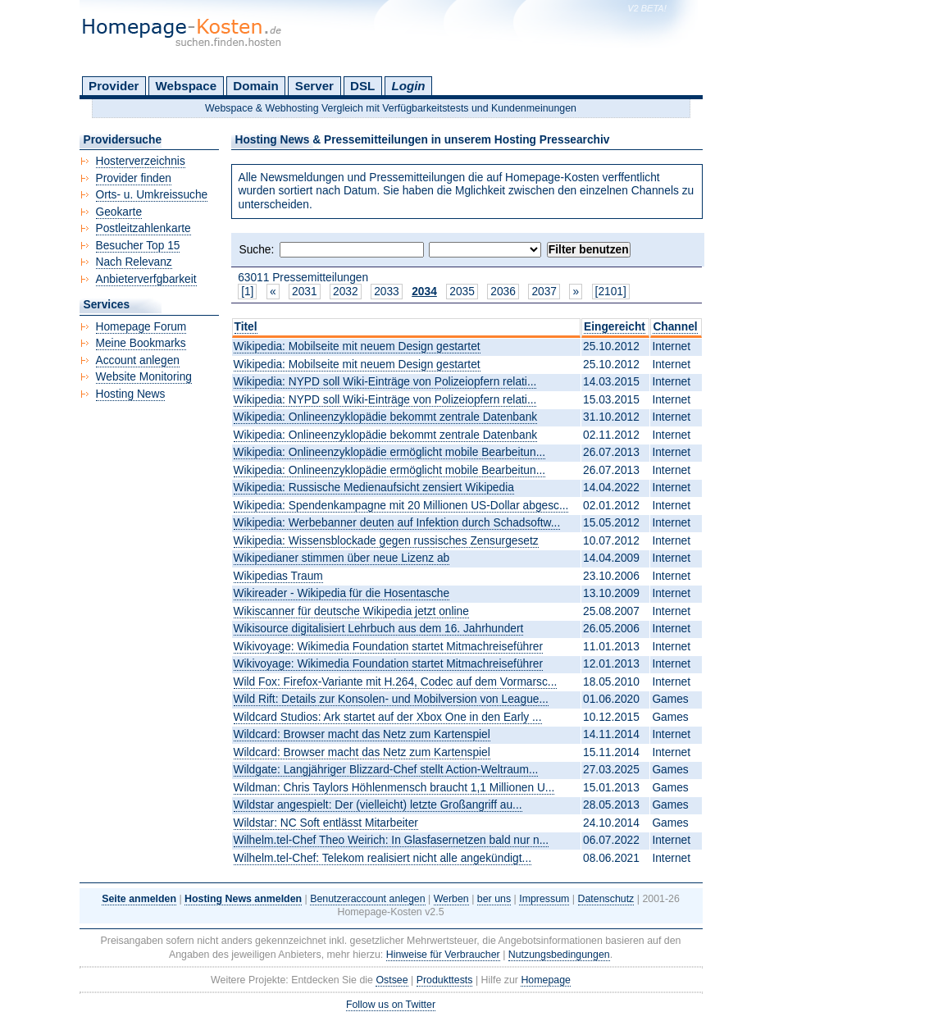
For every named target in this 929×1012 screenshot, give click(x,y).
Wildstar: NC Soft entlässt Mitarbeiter (326, 823)
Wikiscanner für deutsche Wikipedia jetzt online (351, 611)
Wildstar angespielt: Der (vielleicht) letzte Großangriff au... (378, 805)
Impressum (544, 899)
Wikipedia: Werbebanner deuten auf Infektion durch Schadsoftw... (397, 523)
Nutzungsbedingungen (559, 954)
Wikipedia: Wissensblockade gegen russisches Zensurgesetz (386, 541)
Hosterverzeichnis (140, 161)
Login (408, 86)
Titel (246, 327)
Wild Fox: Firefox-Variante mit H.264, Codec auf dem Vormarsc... (396, 682)
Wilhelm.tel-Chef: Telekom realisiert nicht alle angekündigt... (383, 858)
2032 (345, 291)
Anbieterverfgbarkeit (146, 279)
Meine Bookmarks (141, 343)
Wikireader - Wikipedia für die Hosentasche (342, 593)
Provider (114, 86)
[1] (247, 291)
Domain (255, 86)
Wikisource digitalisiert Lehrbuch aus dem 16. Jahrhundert (379, 628)
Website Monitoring (144, 377)
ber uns (494, 899)
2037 (544, 291)
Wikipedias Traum (278, 576)
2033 (386, 291)
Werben (451, 899)
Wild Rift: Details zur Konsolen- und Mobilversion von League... (391, 699)
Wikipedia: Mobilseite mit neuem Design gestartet (357, 346)
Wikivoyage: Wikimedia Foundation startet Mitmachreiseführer (389, 646)
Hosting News (131, 394)
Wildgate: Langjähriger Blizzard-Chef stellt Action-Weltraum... (386, 770)
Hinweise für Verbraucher (443, 954)
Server (314, 86)
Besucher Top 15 (138, 245)
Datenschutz (606, 899)
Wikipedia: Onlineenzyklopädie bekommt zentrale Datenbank (386, 417)
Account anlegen (138, 360)
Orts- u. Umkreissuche (152, 195)
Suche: (257, 250)
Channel (675, 327)
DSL (362, 86)
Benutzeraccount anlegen (367, 899)
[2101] (610, 291)
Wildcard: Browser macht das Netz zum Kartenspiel (362, 734)
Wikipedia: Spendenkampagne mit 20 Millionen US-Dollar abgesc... (401, 505)
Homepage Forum (141, 327)
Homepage (546, 980)
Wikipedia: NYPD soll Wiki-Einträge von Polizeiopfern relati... (385, 382)
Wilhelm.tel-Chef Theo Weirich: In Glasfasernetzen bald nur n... (391, 840)
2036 (503, 291)
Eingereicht (614, 327)
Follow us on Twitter (390, 1004)
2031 (304, 291)
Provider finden (133, 178)
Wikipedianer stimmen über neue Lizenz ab (342, 558)
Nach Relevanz (134, 262)
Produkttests (445, 980)
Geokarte (119, 212)
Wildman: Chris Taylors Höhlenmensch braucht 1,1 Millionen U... (394, 788)
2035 (462, 291)
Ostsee (392, 980)
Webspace (186, 86)
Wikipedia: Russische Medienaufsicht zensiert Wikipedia (374, 487)
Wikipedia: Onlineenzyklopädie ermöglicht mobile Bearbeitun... (390, 452)
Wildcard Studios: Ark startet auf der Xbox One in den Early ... (388, 717)
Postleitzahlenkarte (143, 228)
